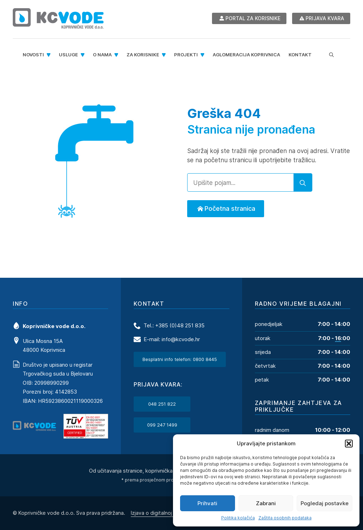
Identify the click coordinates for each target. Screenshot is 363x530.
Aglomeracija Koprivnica (246, 54)
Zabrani (266, 503)
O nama (102, 54)
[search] (303, 183)
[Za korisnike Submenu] (164, 54)
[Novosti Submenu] (49, 54)
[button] (348, 443)
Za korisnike (143, 54)
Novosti (33, 54)
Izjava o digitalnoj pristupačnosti (169, 512)
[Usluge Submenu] (83, 54)
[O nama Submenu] (117, 54)
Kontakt (300, 54)
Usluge (68, 54)
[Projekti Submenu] (203, 54)
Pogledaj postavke (324, 503)
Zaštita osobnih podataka (285, 517)
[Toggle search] (331, 55)
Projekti (186, 54)
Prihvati (207, 503)
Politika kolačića (238, 517)
